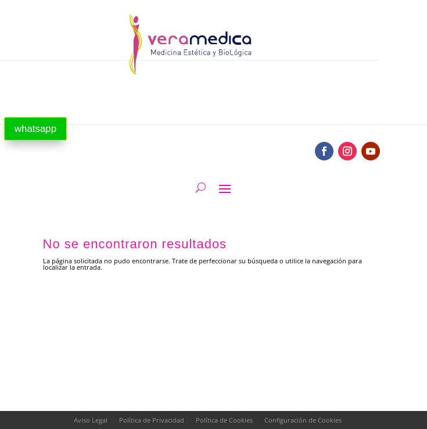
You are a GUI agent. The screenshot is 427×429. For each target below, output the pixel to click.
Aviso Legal (90, 420)
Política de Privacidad (151, 420)
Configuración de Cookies (303, 420)
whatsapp (35, 128)
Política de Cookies (224, 420)
